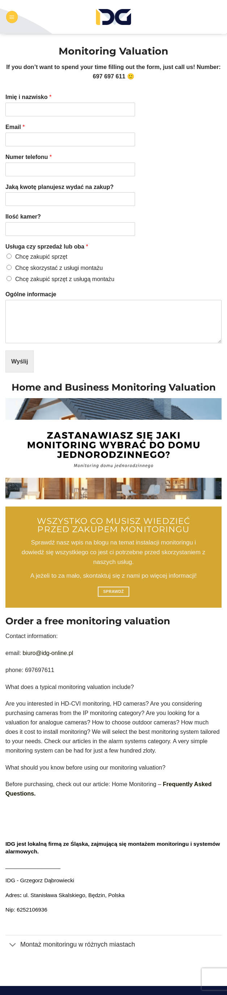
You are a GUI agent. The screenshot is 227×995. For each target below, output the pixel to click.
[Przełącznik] (12, 945)
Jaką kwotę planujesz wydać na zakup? (59, 187)
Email (15, 127)
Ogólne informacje (30, 294)
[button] (12, 17)
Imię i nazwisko (28, 97)
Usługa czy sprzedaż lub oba (46, 247)
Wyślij (19, 361)
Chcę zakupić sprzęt (41, 257)
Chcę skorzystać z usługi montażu (59, 268)
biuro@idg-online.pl (48, 653)
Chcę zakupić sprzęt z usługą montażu (64, 279)
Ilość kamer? (23, 217)
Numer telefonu (28, 157)
